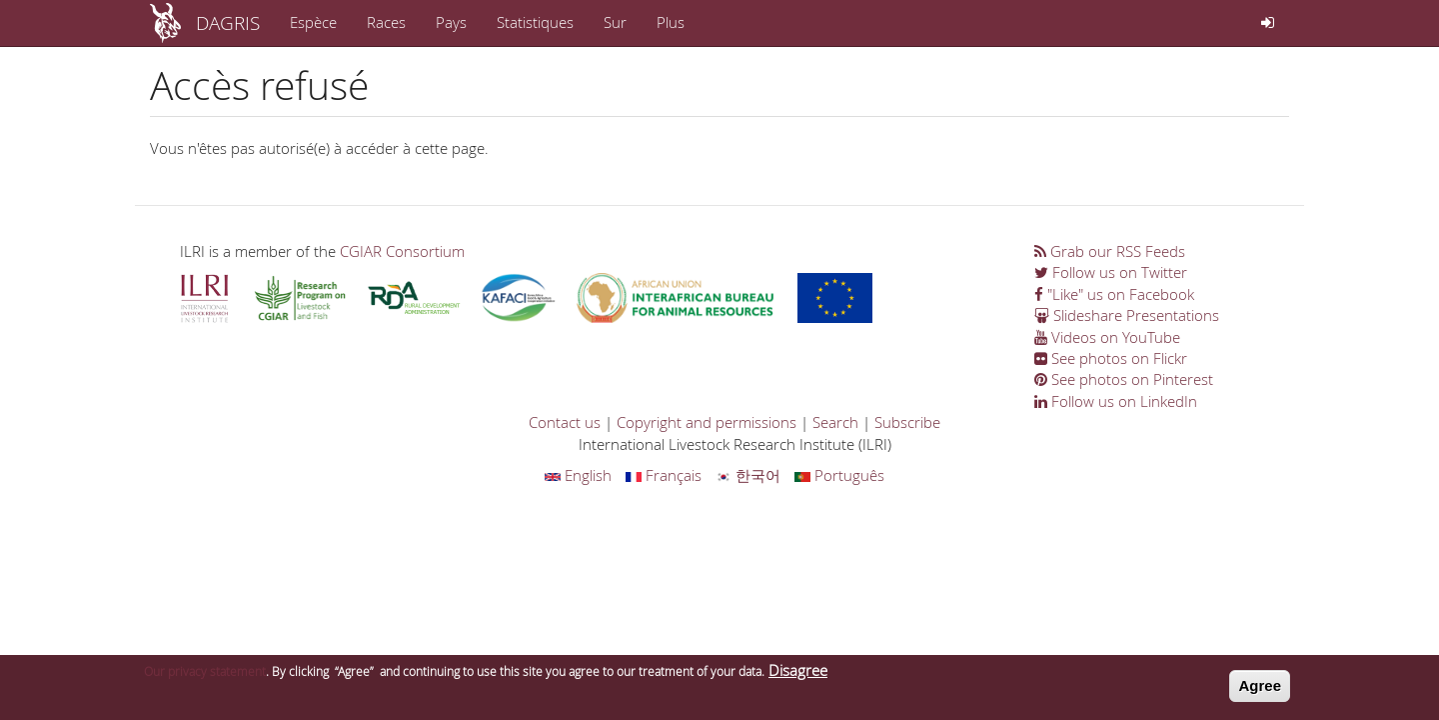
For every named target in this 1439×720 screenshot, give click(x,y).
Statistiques (535, 22)
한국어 (748, 475)
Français (664, 475)
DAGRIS (228, 22)
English (578, 475)
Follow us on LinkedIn (1115, 401)
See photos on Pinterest (1123, 379)
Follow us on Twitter (1110, 272)
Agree (1259, 690)
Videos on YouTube (1107, 337)
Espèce (313, 22)
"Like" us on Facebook (1114, 294)
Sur (615, 22)
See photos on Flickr (1110, 358)
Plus (671, 22)
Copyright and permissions (706, 422)
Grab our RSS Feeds (1109, 251)
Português (839, 475)
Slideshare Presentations (1126, 315)
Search (835, 422)
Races (386, 22)
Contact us (565, 422)
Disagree (797, 675)
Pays (451, 22)
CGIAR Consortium (402, 251)
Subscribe (907, 422)
